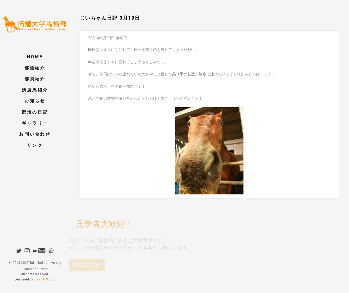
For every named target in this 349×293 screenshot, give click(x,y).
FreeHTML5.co (44, 270)
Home (35, 56)
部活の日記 (35, 112)
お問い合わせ (34, 134)
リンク (35, 145)
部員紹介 (35, 78)
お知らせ (35, 100)
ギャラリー (35, 123)
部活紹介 (35, 68)
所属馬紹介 (35, 90)
